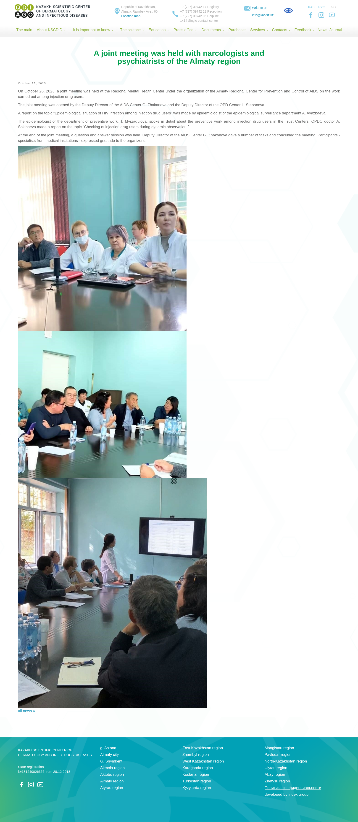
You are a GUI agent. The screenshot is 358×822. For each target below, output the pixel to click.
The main (24, 30)
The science (132, 30)
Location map (130, 16)
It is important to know (93, 30)
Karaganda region (197, 768)
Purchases (237, 30)
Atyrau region (111, 788)
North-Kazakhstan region (286, 761)
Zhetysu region (277, 781)
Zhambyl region (195, 754)
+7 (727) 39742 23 (193, 11)
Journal (335, 30)
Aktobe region (112, 774)
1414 (183, 20)
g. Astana (108, 748)
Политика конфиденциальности (293, 788)
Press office (185, 30)
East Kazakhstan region (202, 748)
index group (299, 794)
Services (259, 30)
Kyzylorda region (196, 788)
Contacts (281, 30)
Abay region (275, 774)
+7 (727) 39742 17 (193, 7)
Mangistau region (279, 748)
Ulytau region (276, 768)
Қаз (311, 7)
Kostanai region (195, 774)
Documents (213, 30)
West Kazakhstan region (203, 761)
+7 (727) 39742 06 (193, 16)
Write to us (259, 8)
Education (159, 30)
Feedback (305, 30)
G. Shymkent (111, 761)
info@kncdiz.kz (263, 15)
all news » (26, 711)
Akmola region (112, 768)
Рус (321, 7)
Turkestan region (196, 781)
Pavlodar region (278, 754)
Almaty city (109, 754)
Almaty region (112, 781)
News (322, 30)
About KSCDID (51, 30)
